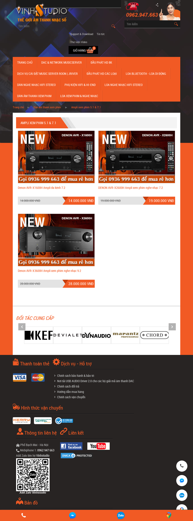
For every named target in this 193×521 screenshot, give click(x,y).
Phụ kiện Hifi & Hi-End (80, 85)
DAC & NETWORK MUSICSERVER (61, 62)
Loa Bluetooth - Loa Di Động (146, 73)
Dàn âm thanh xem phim (34, 96)
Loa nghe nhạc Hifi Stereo (124, 85)
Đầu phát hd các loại (102, 73)
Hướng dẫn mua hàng (70, 392)
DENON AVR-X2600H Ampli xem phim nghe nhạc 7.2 (130, 187)
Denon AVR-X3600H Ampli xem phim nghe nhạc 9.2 (49, 271)
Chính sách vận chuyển (71, 397)
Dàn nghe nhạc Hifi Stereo (36, 85)
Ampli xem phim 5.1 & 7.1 (86, 107)
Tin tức (101, 34)
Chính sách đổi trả (68, 386)
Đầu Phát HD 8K (101, 62)
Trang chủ (24, 62)
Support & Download (81, 34)
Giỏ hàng (79, 50)
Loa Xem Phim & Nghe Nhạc (79, 96)
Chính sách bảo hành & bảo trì (75, 375)
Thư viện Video (78, 42)
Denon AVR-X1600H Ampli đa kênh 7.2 (41, 187)
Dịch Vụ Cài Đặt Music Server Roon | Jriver (47, 73)
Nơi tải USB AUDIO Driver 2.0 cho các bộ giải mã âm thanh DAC (95, 381)
